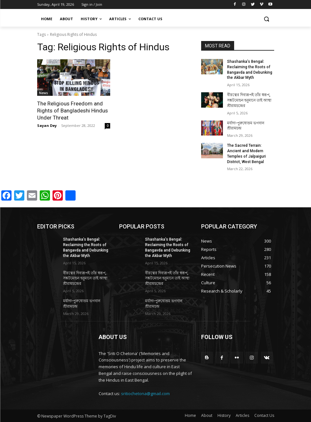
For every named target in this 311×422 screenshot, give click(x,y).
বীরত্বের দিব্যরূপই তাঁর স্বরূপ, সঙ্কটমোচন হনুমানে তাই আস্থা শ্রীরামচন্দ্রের (249, 100)
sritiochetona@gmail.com (145, 393)
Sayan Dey (47, 125)
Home (190, 415)
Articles (242, 415)
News (43, 93)
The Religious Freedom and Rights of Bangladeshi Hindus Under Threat (72, 110)
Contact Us (264, 415)
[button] (266, 19)
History (224, 415)
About (206, 415)
